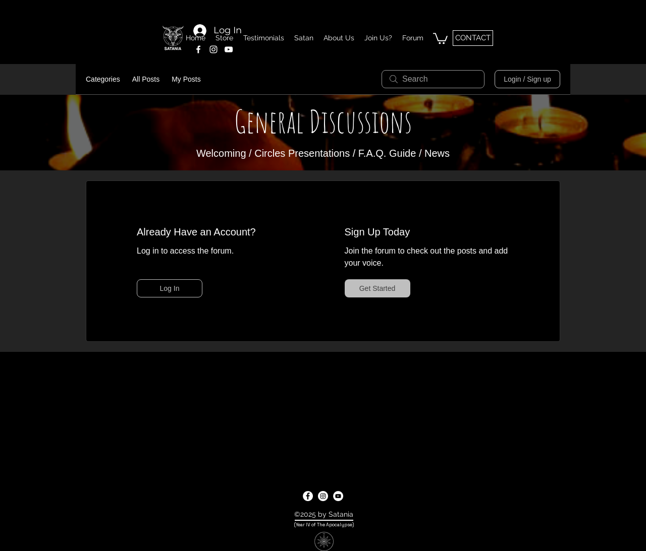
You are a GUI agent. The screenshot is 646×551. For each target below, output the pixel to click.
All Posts (145, 79)
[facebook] (198, 49)
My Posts (186, 79)
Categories (103, 79)
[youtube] (338, 496)
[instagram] (213, 49)
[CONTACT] (473, 38)
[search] (433, 79)
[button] (440, 38)
